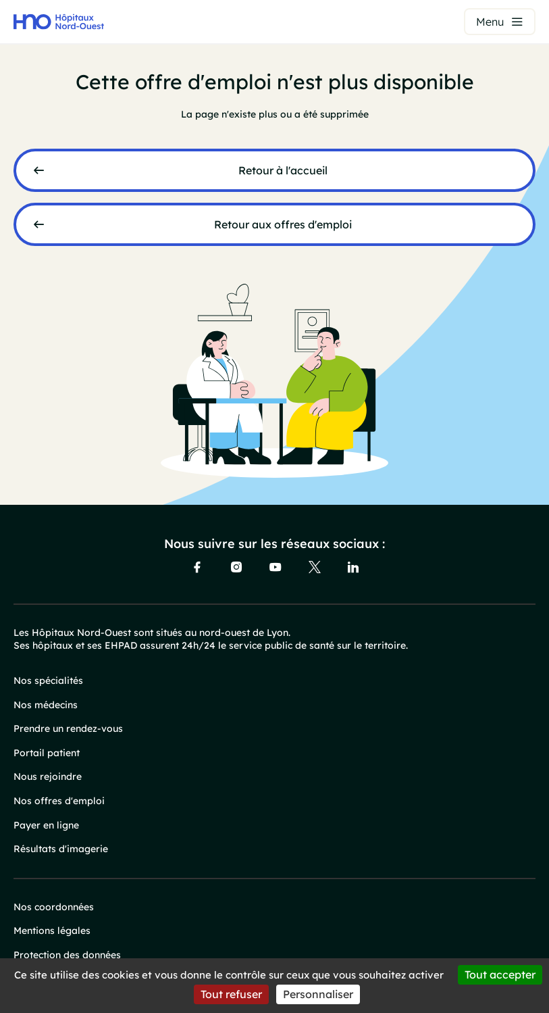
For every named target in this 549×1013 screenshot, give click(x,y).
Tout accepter (500, 974)
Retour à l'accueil (283, 170)
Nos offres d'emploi (59, 801)
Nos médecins (46, 705)
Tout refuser (231, 994)
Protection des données (67, 955)
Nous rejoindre (48, 776)
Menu (490, 21)
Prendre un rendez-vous (68, 728)
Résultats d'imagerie (61, 849)
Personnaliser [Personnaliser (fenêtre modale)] (318, 994)
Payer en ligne (46, 825)
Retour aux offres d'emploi (283, 224)
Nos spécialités (48, 680)
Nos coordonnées (54, 907)
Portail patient (47, 753)
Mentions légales (52, 930)
